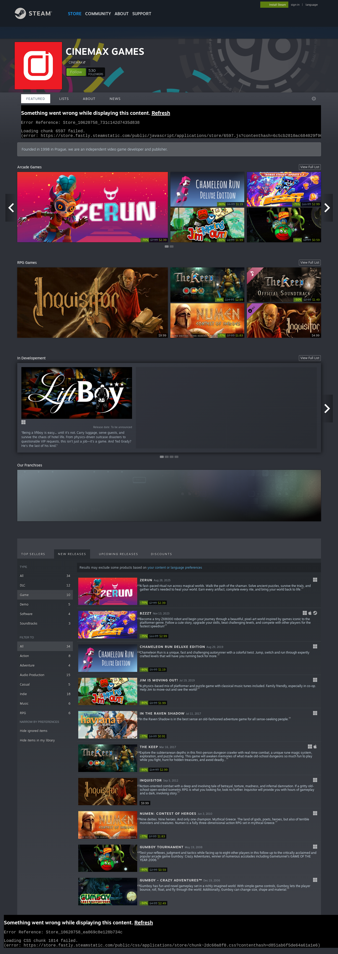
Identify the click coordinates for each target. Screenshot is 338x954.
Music (45, 706)
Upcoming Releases (118, 557)
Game (45, 598)
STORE (75, 13)
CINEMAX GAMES (105, 51)
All (45, 579)
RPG (45, 716)
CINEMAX (78, 62)
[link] (154, 243)
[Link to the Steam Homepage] (37, 17)
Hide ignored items (33, 734)
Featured (35, 99)
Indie (45, 697)
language (312, 4)
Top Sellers (33, 557)
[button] (76, 72)
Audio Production (45, 678)
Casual (45, 687)
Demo (45, 607)
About (122, 13)
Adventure (45, 668)
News (115, 99)
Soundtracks (45, 626)
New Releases (72, 557)
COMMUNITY (98, 13)
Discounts (161, 557)
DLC (45, 588)
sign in (295, 4)
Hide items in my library (37, 743)
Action (45, 659)
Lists (64, 99)
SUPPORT (141, 13)
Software (45, 617)
